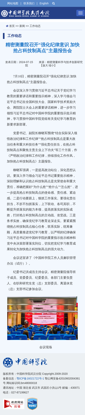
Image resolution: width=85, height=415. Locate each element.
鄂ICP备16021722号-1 (30, 378)
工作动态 (35, 25)
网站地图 (12, 3)
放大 (45, 65)
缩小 (51, 65)
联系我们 (29, 3)
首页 (12, 25)
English (44, 3)
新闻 (22, 25)
